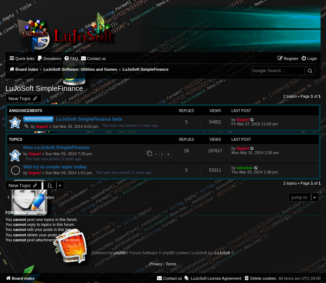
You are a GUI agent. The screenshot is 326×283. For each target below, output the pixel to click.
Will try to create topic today (54, 167)
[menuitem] (49, 58)
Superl (42, 126)
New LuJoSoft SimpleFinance (56, 147)
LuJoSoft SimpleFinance (44, 88)
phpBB (120, 253)
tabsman (245, 168)
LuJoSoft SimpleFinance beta (89, 119)
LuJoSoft (222, 253)
